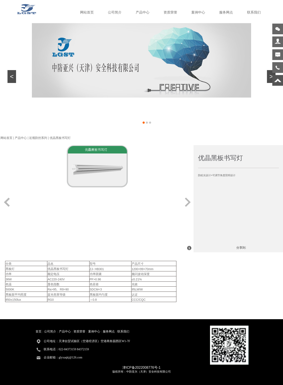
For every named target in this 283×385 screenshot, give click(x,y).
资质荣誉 (170, 12)
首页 (39, 331)
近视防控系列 (38, 138)
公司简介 (115, 12)
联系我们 (254, 12)
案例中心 (198, 12)
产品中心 (142, 12)
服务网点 (226, 12)
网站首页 (87, 12)
